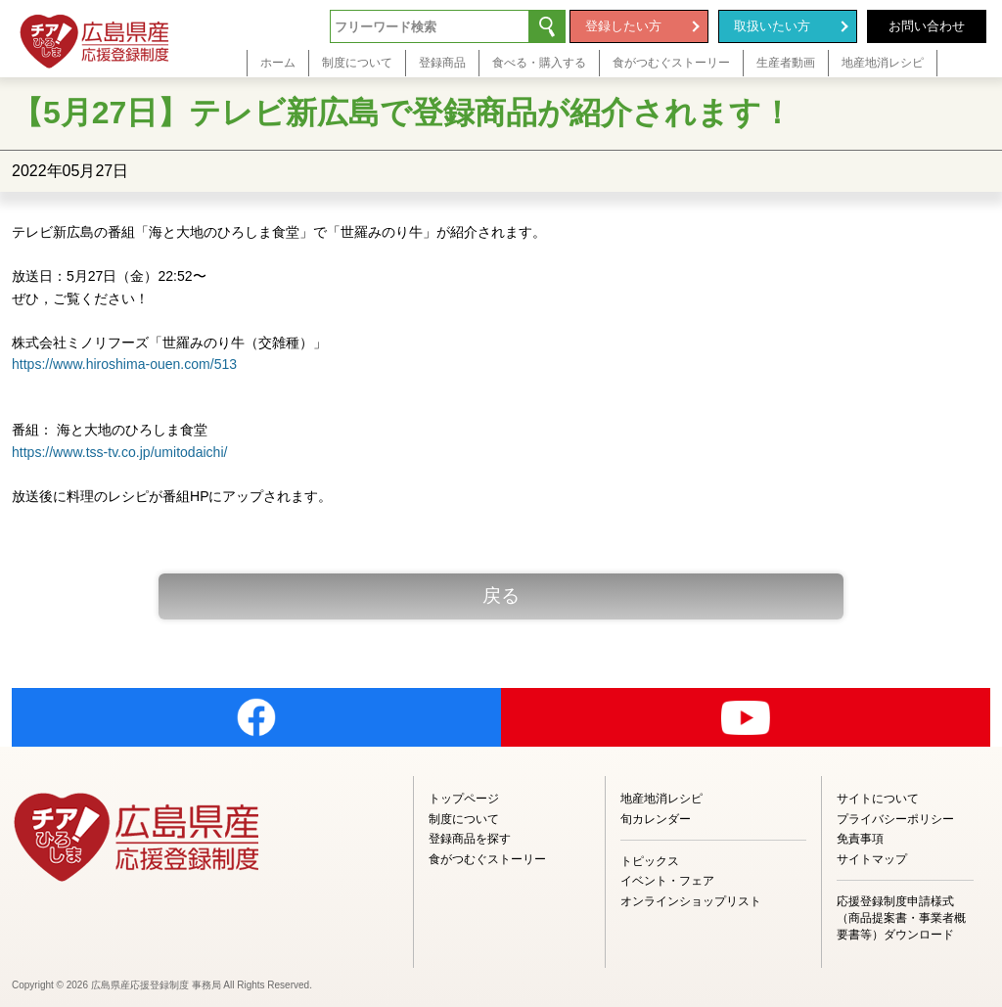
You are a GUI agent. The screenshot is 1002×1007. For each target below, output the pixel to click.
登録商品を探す (470, 839)
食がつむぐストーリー (487, 859)
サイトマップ (872, 859)
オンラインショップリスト (690, 901)
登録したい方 (623, 26)
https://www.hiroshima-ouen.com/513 (124, 364)
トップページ (464, 798)
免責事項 (860, 839)
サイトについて (878, 798)
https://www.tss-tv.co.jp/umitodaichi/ (119, 452)
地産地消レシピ (661, 798)
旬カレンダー (655, 819)
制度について (464, 819)
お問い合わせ (926, 26)
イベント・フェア (667, 881)
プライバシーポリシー (895, 819)
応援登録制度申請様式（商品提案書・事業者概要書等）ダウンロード (901, 917)
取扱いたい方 (772, 26)
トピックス (649, 861)
